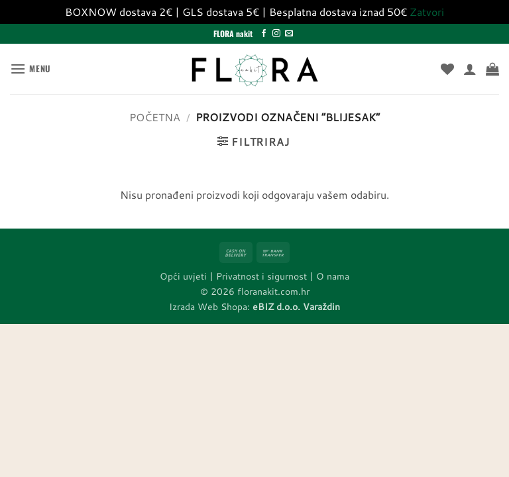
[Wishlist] (447, 68)
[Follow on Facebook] (264, 33)
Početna (154, 117)
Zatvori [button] (427, 11)
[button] (30, 68)
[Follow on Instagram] (276, 33)
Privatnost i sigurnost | (266, 276)
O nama (332, 276)
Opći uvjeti (183, 276)
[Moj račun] (470, 68)
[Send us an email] (289, 33)
